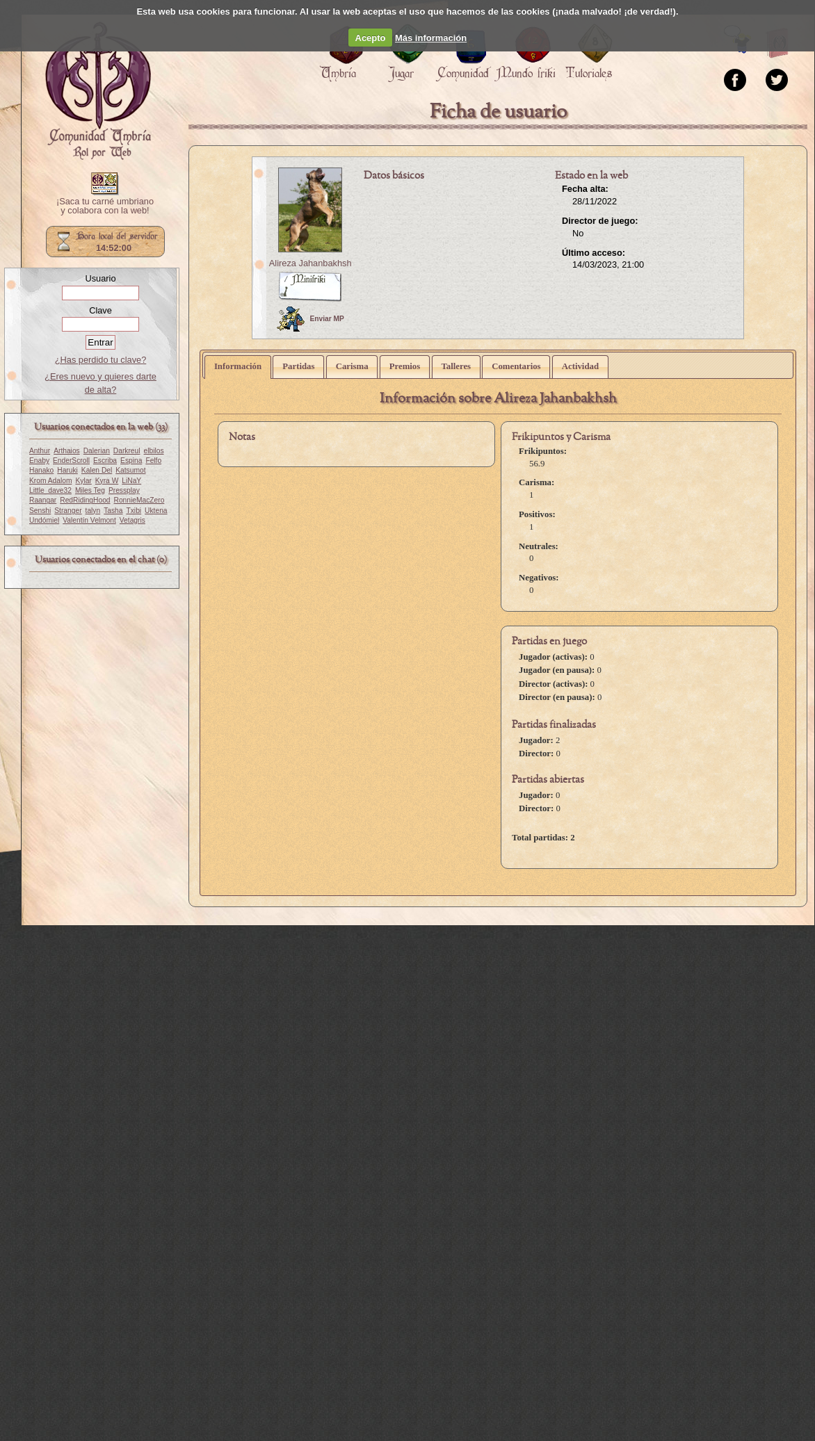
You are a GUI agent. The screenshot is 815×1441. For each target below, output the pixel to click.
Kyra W (107, 481)
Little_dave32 (50, 490)
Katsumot (130, 470)
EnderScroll (71, 460)
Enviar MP (310, 319)
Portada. (98, 91)
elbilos (154, 451)
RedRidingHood (85, 500)
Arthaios (67, 451)
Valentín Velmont (89, 520)
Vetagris (132, 520)
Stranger (67, 510)
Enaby (39, 460)
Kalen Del (96, 470)
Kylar (83, 481)
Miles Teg (90, 490)
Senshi (40, 510)
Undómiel (44, 520)
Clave (100, 310)
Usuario (100, 278)
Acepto (370, 38)
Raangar (42, 500)
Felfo (153, 460)
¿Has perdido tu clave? (101, 360)
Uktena (156, 510)
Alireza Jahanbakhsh (310, 263)
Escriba (105, 460)
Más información (431, 38)
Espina (131, 460)
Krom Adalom (50, 481)
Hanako (41, 470)
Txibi (134, 510)
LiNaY (131, 481)
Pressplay (124, 490)
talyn (93, 510)
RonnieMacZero (139, 500)
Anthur (39, 451)
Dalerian (96, 451)
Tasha (113, 510)
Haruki (67, 470)
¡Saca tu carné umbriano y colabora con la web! (105, 206)
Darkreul (126, 451)
